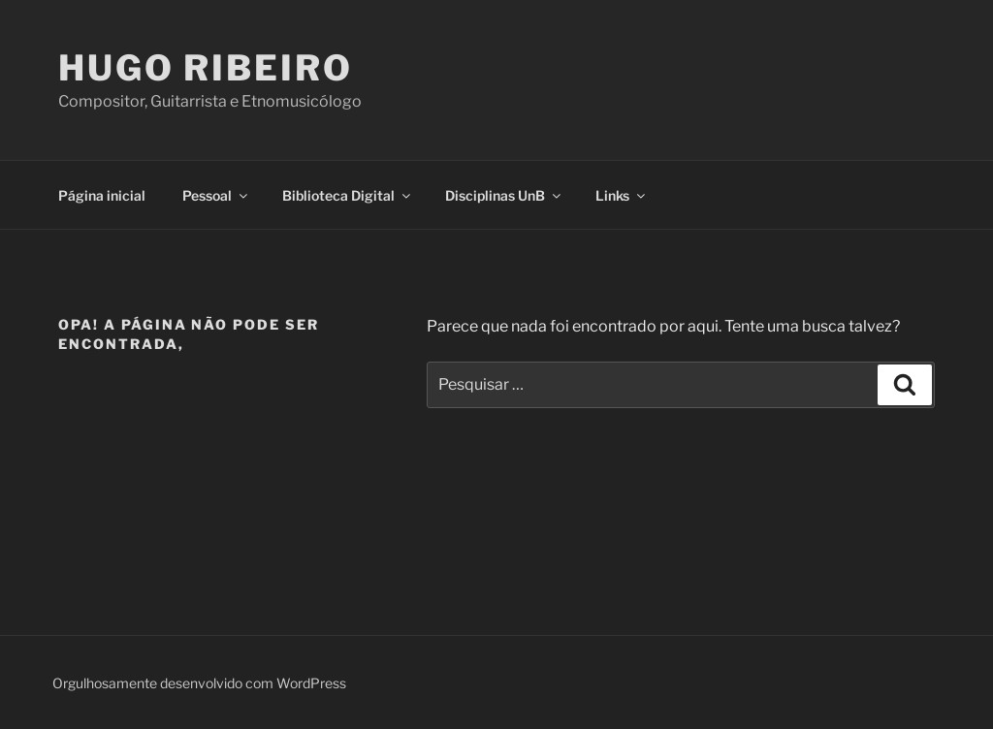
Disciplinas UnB (504, 195)
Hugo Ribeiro (205, 68)
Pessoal (216, 195)
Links (621, 195)
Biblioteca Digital (347, 195)
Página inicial (101, 195)
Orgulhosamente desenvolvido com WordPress (199, 683)
